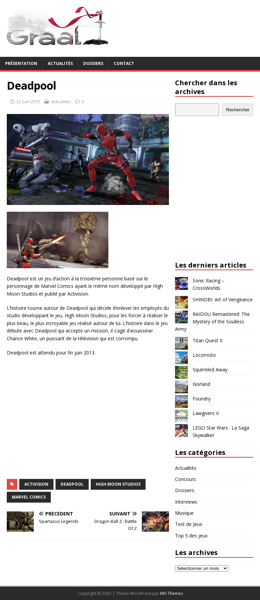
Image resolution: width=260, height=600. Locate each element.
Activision (36, 484)
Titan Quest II (207, 340)
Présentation (21, 63)
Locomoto (204, 355)
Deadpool (72, 484)
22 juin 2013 (28, 101)
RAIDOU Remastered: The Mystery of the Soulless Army (212, 321)
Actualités (60, 63)
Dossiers (93, 63)
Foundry (202, 398)
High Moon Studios (118, 484)
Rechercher (238, 109)
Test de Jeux (188, 524)
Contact (124, 63)
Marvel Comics (29, 497)
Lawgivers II (206, 413)
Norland (201, 384)
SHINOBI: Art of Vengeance (223, 299)
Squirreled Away (210, 369)
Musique (184, 513)
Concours (185, 479)
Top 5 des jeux (191, 535)
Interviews (186, 502)
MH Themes (171, 593)
